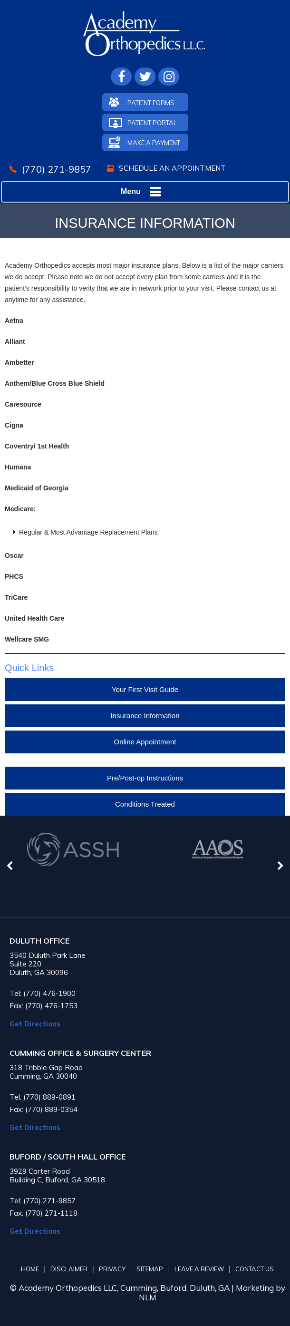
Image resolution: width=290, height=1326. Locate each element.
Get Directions (35, 1023)
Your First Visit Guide (145, 689)
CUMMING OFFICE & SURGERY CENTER (80, 1053)
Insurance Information (144, 716)
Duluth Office (39, 941)
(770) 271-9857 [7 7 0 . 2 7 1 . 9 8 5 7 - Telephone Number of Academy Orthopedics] (56, 169)
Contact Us (254, 1269)
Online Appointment (145, 742)
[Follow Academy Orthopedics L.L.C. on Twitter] (145, 77)
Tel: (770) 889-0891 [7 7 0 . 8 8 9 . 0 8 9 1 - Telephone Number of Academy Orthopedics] (43, 1097)
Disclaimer (69, 1269)
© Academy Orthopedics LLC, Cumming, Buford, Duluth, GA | (123, 1288)
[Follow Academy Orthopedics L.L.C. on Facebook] (121, 77)
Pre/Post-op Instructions (145, 778)
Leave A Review (198, 1269)
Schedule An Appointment (172, 168)
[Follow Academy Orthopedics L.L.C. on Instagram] (168, 77)
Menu (142, 192)
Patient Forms (150, 103)
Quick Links (29, 668)
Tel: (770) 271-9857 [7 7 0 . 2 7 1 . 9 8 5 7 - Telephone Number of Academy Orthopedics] (43, 1200)
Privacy (112, 1269)
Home (30, 1269)
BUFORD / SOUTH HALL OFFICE (68, 1156)
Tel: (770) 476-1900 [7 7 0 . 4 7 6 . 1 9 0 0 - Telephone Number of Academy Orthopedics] (43, 993)
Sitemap (149, 1269)
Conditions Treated (145, 804)
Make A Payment (153, 142)
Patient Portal (152, 123)
